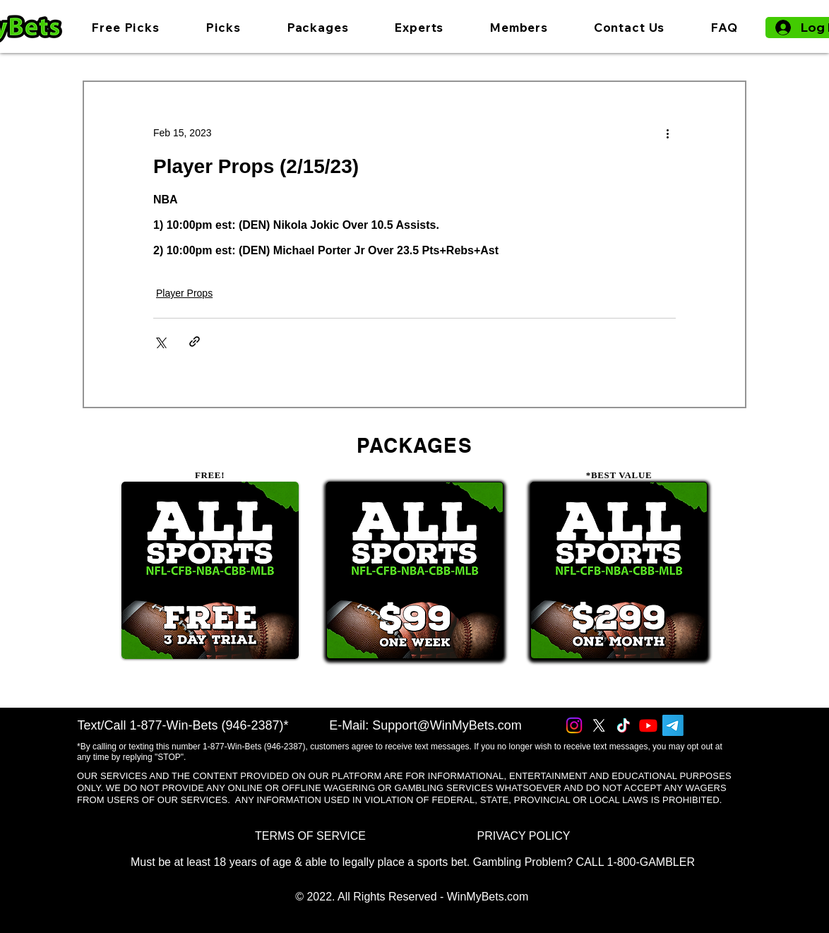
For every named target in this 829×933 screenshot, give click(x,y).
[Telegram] (673, 725)
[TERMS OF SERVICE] (310, 836)
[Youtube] (648, 725)
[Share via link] (194, 341)
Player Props (184, 293)
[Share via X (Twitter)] (160, 341)
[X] (598, 725)
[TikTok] (623, 725)
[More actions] (667, 132)
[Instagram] (574, 725)
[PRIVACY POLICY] (523, 836)
